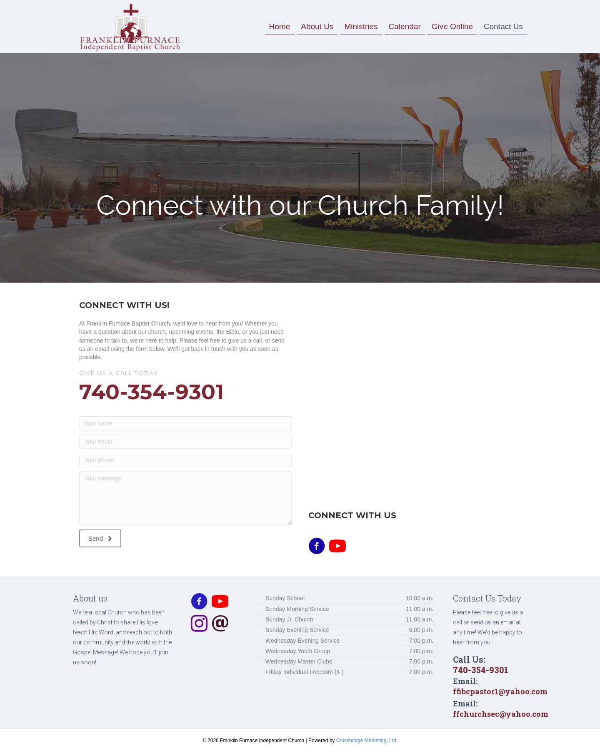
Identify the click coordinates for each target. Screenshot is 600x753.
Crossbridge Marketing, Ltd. (367, 740)
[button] (100, 538)
